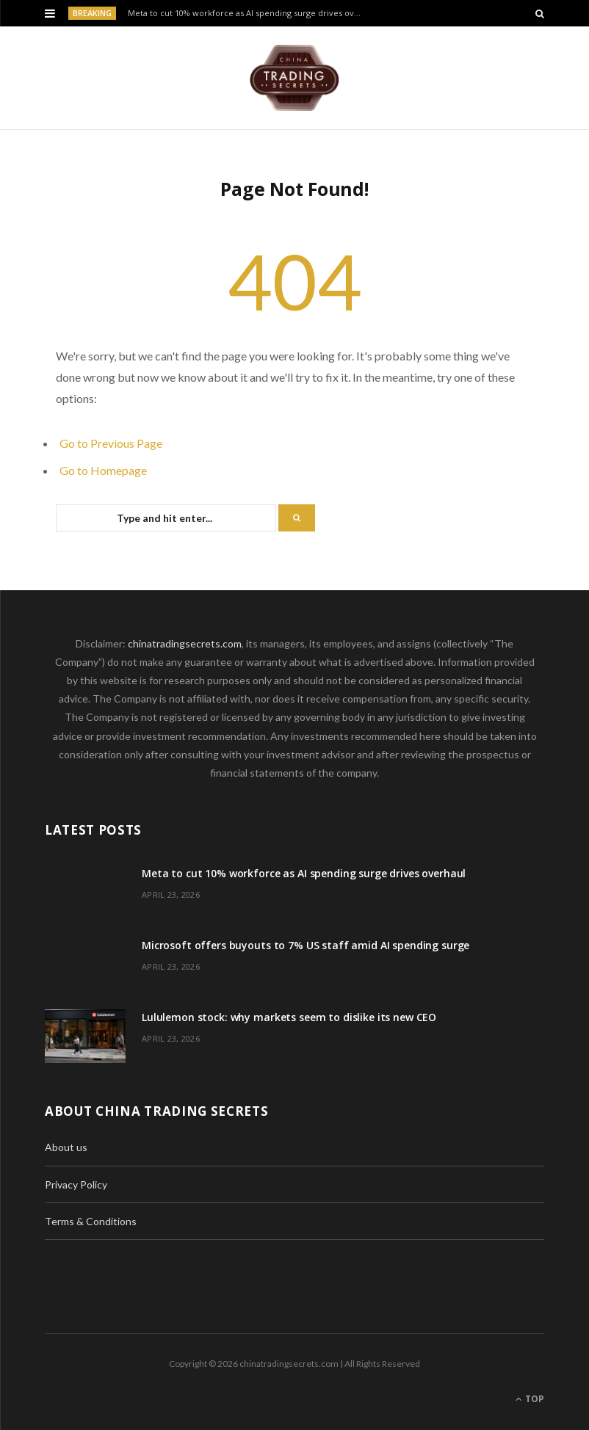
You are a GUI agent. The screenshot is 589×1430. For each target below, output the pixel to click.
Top (530, 1399)
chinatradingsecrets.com (185, 643)
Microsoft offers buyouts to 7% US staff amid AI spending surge (305, 945)
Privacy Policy (76, 1184)
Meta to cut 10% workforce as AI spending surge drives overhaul (248, 13)
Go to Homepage (103, 470)
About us (66, 1147)
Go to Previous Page (110, 443)
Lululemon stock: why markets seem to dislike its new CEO (289, 1017)
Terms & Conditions (91, 1221)
